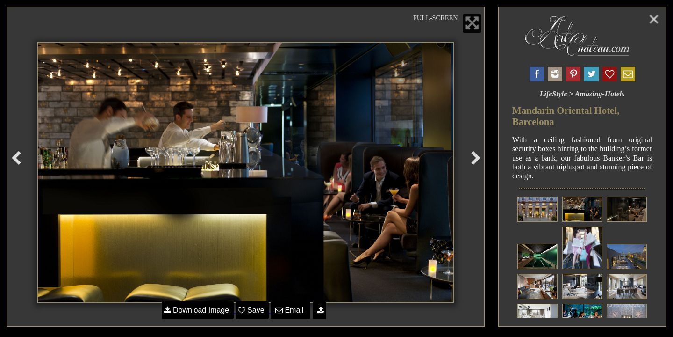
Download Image (197, 310)
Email (290, 310)
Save (252, 310)
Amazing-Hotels (600, 94)
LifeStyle (553, 94)
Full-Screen (435, 18)
